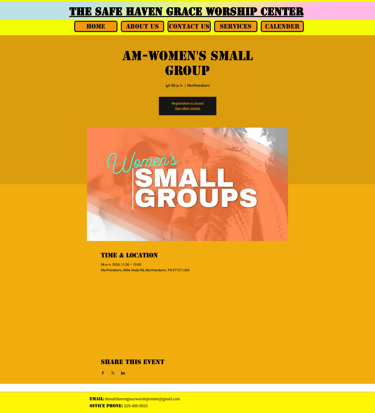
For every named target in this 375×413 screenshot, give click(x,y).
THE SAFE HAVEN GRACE (137, 11)
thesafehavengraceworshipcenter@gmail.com (142, 399)
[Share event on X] (113, 373)
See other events (187, 108)
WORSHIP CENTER (254, 11)
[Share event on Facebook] (103, 373)
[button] (142, 26)
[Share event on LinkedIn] (123, 373)
